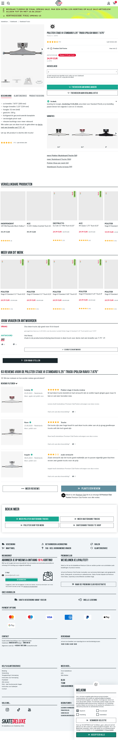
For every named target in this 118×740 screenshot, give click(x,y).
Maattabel (8, 548)
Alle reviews (5, 682)
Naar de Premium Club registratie (88, 584)
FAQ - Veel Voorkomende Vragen (56, 548)
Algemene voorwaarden (68, 708)
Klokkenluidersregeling (68, 716)
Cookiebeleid (99, 730)
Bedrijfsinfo (66, 703)
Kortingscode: (23, 16)
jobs (62, 673)
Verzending (8, 544)
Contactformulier (32, 645)
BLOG (63, 680)
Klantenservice (99, 548)
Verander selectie (96, 720)
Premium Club (81, 495)
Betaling (4, 671)
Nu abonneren (21, 580)
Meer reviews (30, 488)
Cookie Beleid (65, 713)
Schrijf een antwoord (71, 350)
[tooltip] (116, 48)
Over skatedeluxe (66, 671)
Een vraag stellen (30, 361)
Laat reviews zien (112, 42)
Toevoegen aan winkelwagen (82, 87)
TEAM (63, 683)
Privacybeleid (65, 710)
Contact (4, 689)
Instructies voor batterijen (9, 686)
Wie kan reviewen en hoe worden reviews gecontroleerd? (23, 378)
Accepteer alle (96, 735)
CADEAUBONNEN (67, 686)
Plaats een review (88, 488)
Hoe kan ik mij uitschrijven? (30, 586)
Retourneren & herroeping (54, 544)
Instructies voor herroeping (10, 677)
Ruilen (95, 544)
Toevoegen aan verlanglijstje (82, 93)
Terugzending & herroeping (10, 675)
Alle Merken (64, 675)
